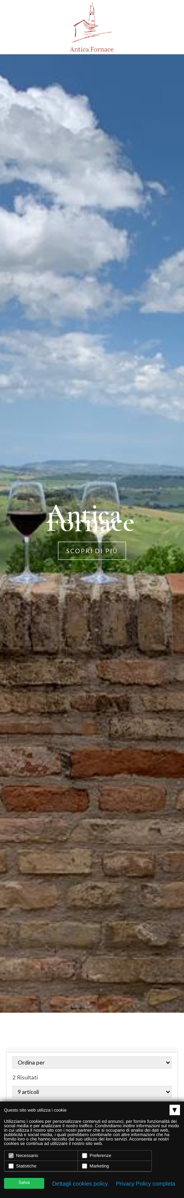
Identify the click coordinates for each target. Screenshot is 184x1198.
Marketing (95, 1166)
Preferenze (96, 1155)
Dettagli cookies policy (80, 1183)
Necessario (23, 1155)
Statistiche (22, 1166)
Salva (24, 1182)
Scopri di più (91, 550)
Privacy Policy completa (146, 1183)
